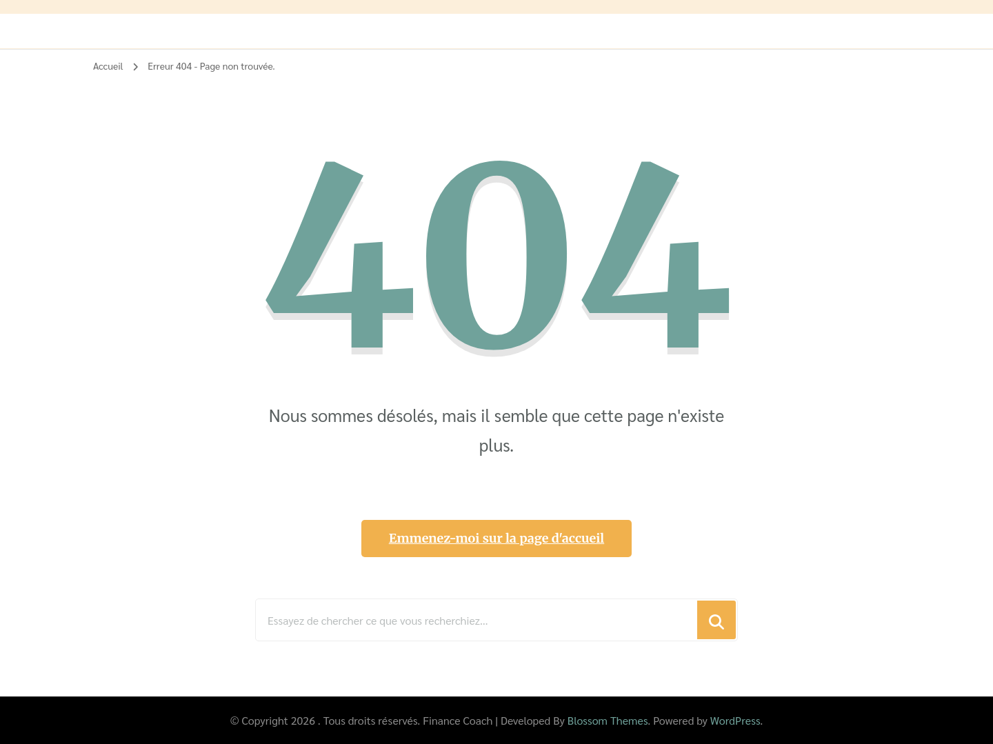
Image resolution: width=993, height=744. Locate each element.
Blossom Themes (608, 720)
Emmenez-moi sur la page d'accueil (496, 538)
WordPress (735, 720)
